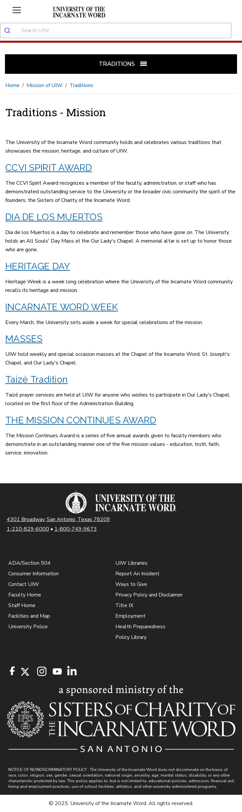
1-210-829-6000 (28, 529)
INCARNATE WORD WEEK (61, 307)
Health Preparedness (140, 626)
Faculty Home (24, 594)
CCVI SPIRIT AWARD (48, 167)
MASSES (24, 338)
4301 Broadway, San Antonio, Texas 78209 (58, 519)
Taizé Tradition (36, 379)
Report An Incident (137, 573)
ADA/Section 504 (29, 563)
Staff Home (21, 605)
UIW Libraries (131, 563)
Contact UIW (23, 584)
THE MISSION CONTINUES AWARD (80, 420)
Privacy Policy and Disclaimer (149, 594)
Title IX (124, 605)
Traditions (81, 85)
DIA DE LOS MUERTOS (53, 217)
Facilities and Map (29, 616)
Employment (130, 616)
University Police (28, 626)
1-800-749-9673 (75, 529)
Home (12, 85)
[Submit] (10, 30)
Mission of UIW (45, 85)
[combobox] (121, 30)
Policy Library (131, 637)
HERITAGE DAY (37, 266)
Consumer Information (33, 573)
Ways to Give (131, 584)
